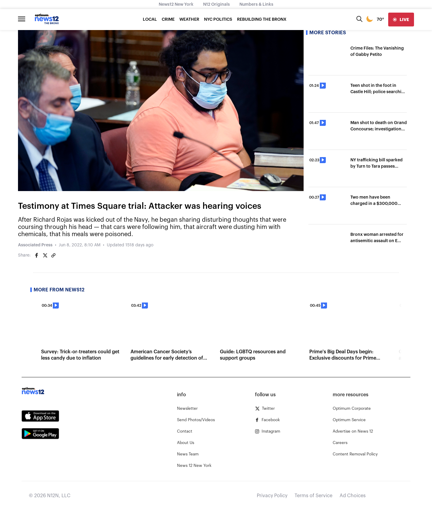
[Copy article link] (53, 255)
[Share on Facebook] (36, 255)
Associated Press (35, 245)
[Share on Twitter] (45, 255)
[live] (401, 19)
